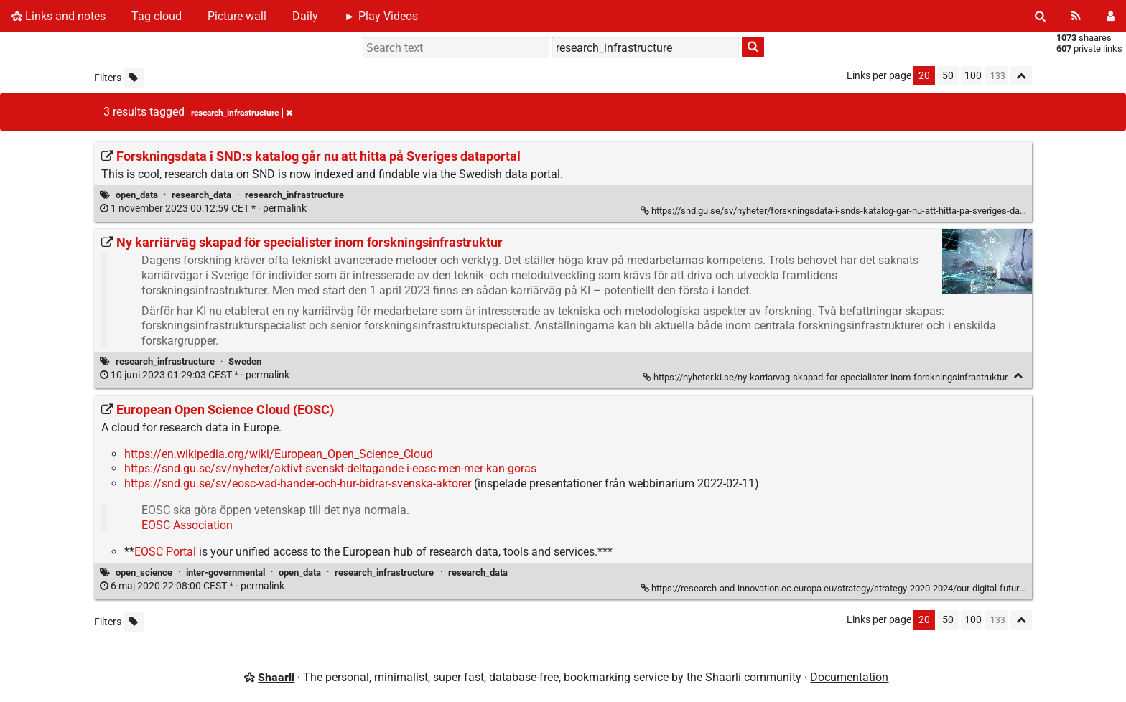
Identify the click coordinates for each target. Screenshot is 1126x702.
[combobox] (645, 47)
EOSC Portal (165, 551)
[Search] (1040, 16)
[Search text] (456, 47)
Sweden (244, 361)
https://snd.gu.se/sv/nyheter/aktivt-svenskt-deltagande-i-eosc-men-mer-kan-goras (330, 468)
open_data (137, 194)
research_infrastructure (294, 194)
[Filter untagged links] (134, 78)
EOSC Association (187, 525)
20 (924, 76)
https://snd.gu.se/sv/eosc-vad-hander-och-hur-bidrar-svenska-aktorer (297, 483)
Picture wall (237, 16)
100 (973, 76)
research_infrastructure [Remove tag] (241, 113)
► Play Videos (381, 16)
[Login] (1110, 16)
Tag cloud (156, 16)
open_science (144, 572)
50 (948, 76)
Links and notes (58, 16)
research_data (201, 194)
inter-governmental (225, 572)
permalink (204, 208)
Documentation (849, 677)
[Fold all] (1021, 75)
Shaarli (276, 677)
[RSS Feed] (1076, 16)
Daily (305, 16)
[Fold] (1018, 375)
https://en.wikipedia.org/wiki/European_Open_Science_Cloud (278, 454)
